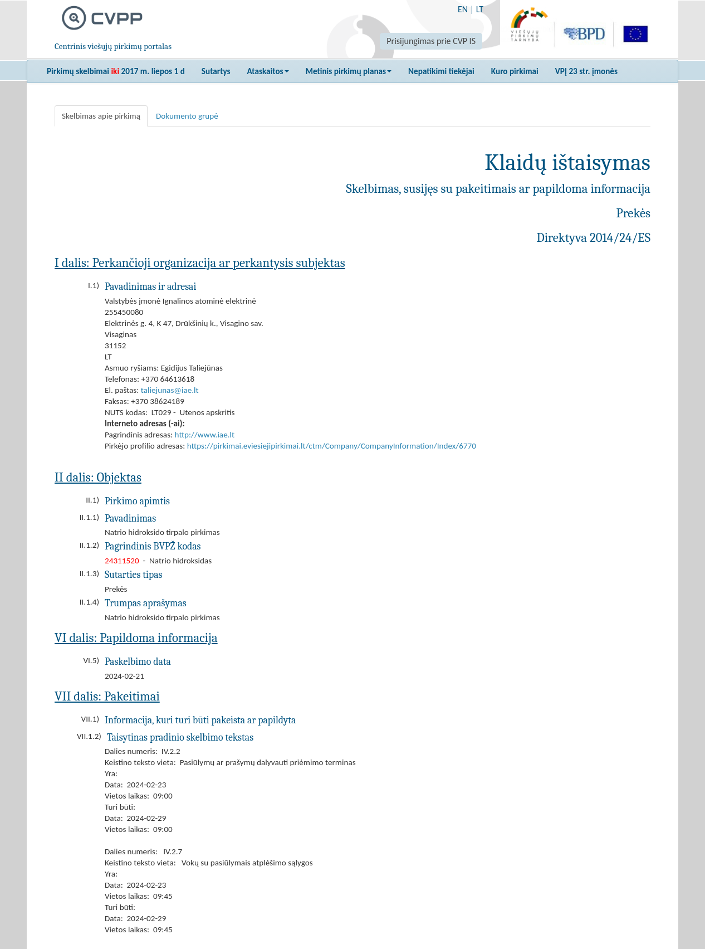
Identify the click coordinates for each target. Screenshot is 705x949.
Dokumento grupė (187, 116)
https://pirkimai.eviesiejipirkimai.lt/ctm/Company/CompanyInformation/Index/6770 (331, 446)
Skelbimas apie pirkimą (101, 116)
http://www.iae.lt (205, 435)
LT (479, 9)
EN (463, 9)
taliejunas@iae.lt (170, 390)
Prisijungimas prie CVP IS (431, 41)
